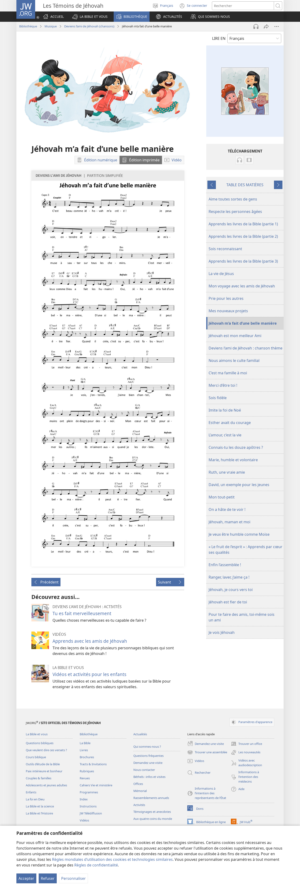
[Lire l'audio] (256, 26)
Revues (85, 778)
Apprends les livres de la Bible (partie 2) (243, 236)
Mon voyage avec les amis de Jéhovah (242, 286)
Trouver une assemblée (207, 752)
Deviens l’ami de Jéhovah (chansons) (89, 26)
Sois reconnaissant (225, 248)
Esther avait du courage (230, 422)
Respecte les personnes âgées (235, 211)
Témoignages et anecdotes (152, 812)
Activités (139, 805)
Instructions (88, 806)
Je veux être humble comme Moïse (239, 534)
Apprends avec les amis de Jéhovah (89, 641)
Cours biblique (36, 757)
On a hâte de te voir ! (227, 509)
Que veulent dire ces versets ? (46, 750)
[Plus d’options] (276, 26)
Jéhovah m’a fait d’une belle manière (243, 323)
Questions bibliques (39, 743)
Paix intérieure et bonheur (44, 771)
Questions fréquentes (148, 756)
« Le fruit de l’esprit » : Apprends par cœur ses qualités (245, 549)
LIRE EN (218, 38)
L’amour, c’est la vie (225, 435)
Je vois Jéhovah (222, 632)
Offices (138, 784)
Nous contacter (144, 770)
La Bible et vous (37, 734)
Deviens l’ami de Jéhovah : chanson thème (245, 348)
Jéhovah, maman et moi (229, 521)
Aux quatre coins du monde (152, 819)
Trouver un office (246, 744)
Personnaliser (73, 878)
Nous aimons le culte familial (234, 360)
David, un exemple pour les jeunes (239, 484)
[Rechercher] (243, 5)
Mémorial (140, 791)
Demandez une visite (147, 763)
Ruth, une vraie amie (227, 472)
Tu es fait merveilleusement (81, 613)
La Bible (85, 743)
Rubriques (87, 771)
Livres (84, 750)
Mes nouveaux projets (228, 310)
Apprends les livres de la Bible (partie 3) (243, 261)
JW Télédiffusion (91, 813)
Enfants (31, 792)
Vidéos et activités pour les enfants (89, 674)
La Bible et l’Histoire (39, 813)
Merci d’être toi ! (223, 385)
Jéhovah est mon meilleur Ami (235, 335)
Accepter (26, 878)
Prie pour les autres (226, 298)
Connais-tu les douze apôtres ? (236, 447)
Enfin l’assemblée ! (225, 564)
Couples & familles (38, 778)
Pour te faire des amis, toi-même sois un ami (241, 617)
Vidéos (84, 820)
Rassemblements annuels (151, 798)
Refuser (48, 878)
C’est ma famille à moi (228, 372)
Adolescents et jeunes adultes (46, 785)
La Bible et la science (40, 806)
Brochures (87, 757)
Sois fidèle (218, 397)
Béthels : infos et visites (149, 777)
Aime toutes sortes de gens (233, 199)
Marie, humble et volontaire (233, 459)
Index (84, 799)
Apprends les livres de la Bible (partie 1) (243, 224)
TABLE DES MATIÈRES (244, 184)
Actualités (140, 734)
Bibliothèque (28, 26)
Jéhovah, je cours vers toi (231, 589)
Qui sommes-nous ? (147, 746)
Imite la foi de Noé (225, 410)
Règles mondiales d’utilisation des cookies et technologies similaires (112, 859)
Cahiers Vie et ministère (96, 785)
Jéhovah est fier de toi (228, 602)
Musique (51, 26)
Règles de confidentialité (96, 865)
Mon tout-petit (222, 497)
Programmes (89, 792)
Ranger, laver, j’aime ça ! (229, 577)
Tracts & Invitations (93, 764)
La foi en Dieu (35, 799)
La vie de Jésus (221, 273)
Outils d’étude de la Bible (43, 764)
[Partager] (266, 26)
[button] (90, 16)
